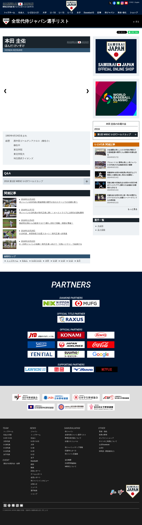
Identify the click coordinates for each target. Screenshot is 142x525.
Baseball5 (34, 461)
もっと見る (132, 209)
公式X (101, 448)
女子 (79, 261)
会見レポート (36, 477)
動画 (32, 468)
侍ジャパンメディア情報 (74, 447)
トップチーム (12, 261)
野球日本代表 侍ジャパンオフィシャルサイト (19, 5)
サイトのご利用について (108, 441)
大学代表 (6, 441)
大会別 (100, 226)
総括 (32, 464)
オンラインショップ (106, 438)
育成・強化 (103, 431)
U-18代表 (6, 445)
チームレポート (36, 474)
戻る (137, 22)
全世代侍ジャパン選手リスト (40, 21)
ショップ (34, 494)
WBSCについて (70, 466)
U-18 (55, 261)
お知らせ (34, 484)
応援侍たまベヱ (70, 451)
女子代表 (6, 454)
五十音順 (101, 230)
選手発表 (34, 491)
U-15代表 (6, 448)
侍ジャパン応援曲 (71, 454)
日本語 (131, 2)
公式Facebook (104, 445)
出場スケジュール (71, 441)
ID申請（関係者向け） (107, 451)
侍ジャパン (69, 431)
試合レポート (36, 471)
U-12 (71, 261)
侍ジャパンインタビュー (40, 481)
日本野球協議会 (70, 463)
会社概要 (68, 460)
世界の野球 (103, 435)
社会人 (25, 261)
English (137, 2)
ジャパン (34, 431)
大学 (47, 261)
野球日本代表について (73, 438)
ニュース (34, 487)
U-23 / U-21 (36, 261)
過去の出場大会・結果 (11, 463)
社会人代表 (7, 435)
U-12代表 (6, 451)
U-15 (63, 261)
